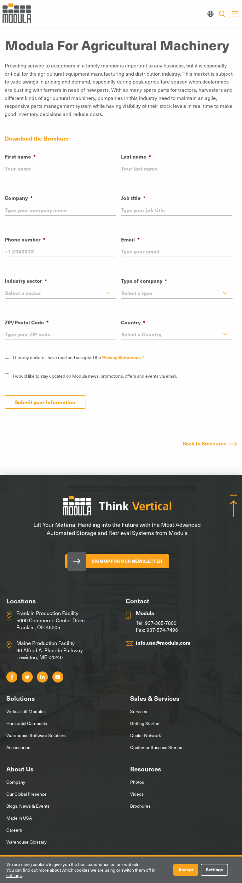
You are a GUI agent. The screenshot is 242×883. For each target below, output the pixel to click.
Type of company (144, 280)
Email (130, 239)
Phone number (25, 239)
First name (20, 156)
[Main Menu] (235, 13)
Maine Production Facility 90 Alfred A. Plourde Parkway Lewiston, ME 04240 (49, 650)
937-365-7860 (160, 622)
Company (18, 198)
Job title (133, 198)
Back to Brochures (204, 443)
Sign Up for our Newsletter (127, 561)
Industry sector (26, 280)
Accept (185, 869)
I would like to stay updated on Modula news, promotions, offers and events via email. (95, 376)
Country (133, 322)
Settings (214, 869)
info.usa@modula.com (163, 642)
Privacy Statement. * (123, 357)
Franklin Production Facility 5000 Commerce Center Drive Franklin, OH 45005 (50, 620)
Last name (136, 156)
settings (14, 875)
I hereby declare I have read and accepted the (78, 357)
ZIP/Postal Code (27, 322)
